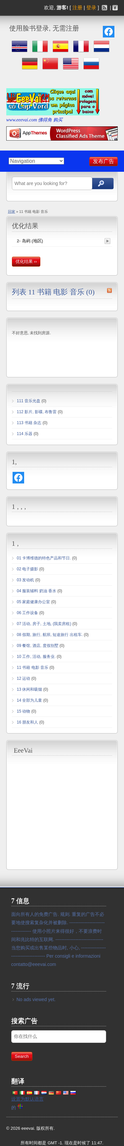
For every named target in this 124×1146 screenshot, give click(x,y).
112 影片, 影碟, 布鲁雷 (37, 412)
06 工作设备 (27, 612)
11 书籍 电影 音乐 (32, 667)
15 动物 (23, 711)
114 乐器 (24, 433)
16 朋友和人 (27, 722)
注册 (77, 7)
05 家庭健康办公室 (33, 602)
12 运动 (23, 678)
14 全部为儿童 (29, 700)
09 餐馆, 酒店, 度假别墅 (38, 645)
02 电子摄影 (27, 569)
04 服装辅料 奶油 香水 (36, 591)
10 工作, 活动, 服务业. (36, 656)
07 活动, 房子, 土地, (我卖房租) (44, 623)
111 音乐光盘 (28, 401)
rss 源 (104, 7)
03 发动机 (25, 580)
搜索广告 (101, 183)
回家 (11, 212)
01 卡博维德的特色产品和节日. (44, 558)
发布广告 (103, 161)
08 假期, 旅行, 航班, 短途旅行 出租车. (50, 634)
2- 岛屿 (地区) (30, 240)
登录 (91, 7)
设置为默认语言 (27, 1099)
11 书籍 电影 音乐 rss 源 (109, 290)
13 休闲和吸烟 (29, 689)
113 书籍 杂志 (29, 422)
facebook (115, 7)
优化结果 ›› (26, 261)
